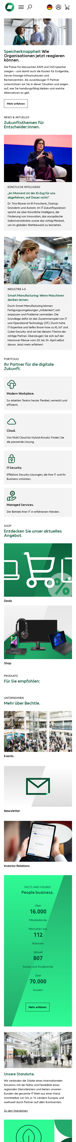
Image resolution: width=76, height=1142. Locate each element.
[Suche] (29, 7)
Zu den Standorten (16, 1110)
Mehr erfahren (16, 103)
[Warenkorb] (67, 7)
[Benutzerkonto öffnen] (58, 7)
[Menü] (21, 7)
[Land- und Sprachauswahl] (49, 7)
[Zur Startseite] (9, 7)
